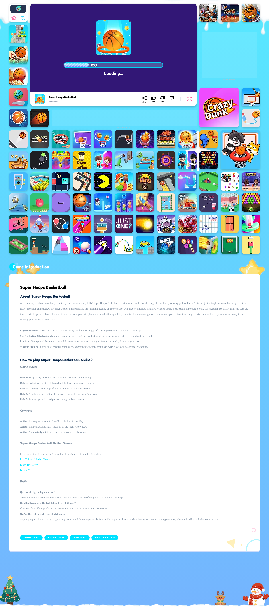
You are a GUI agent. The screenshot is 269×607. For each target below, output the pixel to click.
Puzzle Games (31, 537)
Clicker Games (56, 537)
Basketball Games (105, 537)
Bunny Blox (26, 470)
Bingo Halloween (29, 465)
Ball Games (79, 537)
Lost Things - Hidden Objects (35, 459)
